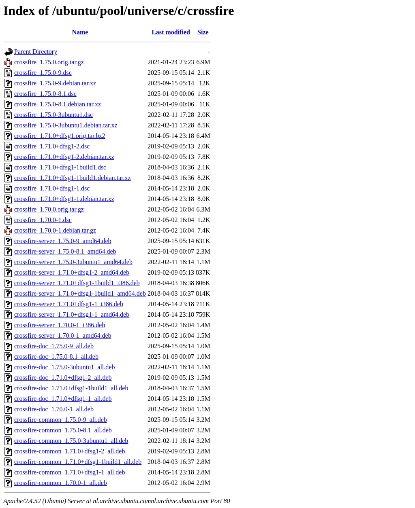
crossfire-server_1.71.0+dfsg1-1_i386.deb (68, 304)
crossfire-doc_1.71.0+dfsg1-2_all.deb (63, 377)
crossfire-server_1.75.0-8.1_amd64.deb (65, 251)
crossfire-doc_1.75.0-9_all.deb (54, 346)
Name (80, 32)
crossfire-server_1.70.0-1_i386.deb (59, 325)
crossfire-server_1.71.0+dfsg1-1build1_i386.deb (77, 282)
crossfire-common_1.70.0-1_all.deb (60, 482)
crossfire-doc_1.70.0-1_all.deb (54, 409)
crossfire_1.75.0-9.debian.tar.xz (55, 83)
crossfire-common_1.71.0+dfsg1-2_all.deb (69, 451)
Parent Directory (35, 51)
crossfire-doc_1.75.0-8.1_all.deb (56, 356)
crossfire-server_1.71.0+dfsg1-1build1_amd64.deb (80, 293)
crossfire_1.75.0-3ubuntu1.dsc (53, 114)
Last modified (171, 32)
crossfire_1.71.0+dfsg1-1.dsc (52, 188)
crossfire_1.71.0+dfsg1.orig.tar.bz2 (59, 135)
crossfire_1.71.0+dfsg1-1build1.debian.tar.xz (72, 177)
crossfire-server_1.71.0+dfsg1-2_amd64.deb (71, 272)
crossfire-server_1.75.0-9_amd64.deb (62, 240)
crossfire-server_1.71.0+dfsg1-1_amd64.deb (71, 314)
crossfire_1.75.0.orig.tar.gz (49, 62)
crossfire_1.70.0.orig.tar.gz (49, 209)
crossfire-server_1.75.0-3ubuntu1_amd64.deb (73, 261)
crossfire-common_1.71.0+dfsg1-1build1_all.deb (77, 461)
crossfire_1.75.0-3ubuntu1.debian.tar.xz (66, 125)
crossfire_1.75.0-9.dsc (43, 72)
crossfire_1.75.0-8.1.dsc (45, 93)
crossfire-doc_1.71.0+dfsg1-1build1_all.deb (71, 388)
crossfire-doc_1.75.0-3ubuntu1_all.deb (64, 367)
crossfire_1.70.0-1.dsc (43, 219)
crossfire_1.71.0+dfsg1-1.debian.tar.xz (64, 198)
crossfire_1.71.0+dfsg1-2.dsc (52, 146)
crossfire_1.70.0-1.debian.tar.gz (55, 230)
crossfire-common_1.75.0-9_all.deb (60, 419)
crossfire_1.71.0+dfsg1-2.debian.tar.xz (64, 156)
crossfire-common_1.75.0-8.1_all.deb (63, 430)
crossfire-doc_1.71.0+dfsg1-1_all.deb (63, 398)
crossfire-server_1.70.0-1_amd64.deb (62, 335)
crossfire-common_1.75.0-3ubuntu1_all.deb (71, 440)
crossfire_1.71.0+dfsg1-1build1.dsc (60, 167)
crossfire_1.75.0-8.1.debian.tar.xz (57, 104)
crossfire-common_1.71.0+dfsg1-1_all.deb (69, 472)
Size (203, 32)
